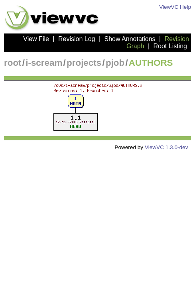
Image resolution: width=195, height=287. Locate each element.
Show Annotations (130, 38)
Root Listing (170, 46)
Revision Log (76, 38)
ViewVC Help (175, 7)
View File (36, 38)
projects (84, 63)
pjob (115, 63)
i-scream (44, 63)
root (13, 63)
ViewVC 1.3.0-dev (166, 147)
